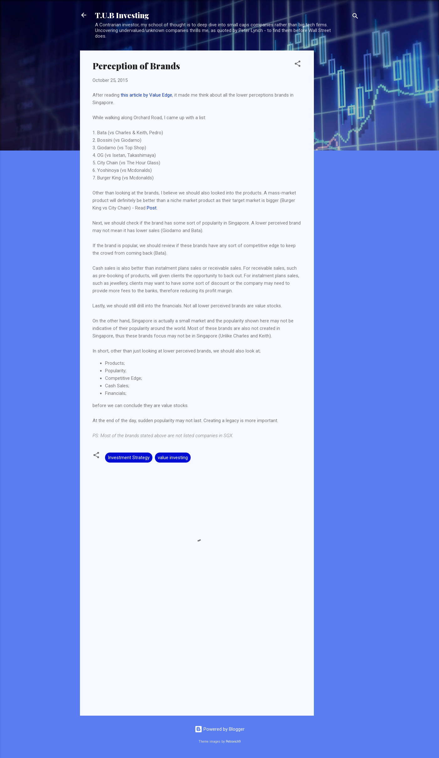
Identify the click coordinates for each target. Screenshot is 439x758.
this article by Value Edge (146, 95)
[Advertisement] (339, 144)
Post (151, 208)
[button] (297, 65)
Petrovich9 (233, 741)
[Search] (355, 17)
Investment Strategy (129, 457)
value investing (173, 457)
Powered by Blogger (220, 729)
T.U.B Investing (122, 15)
